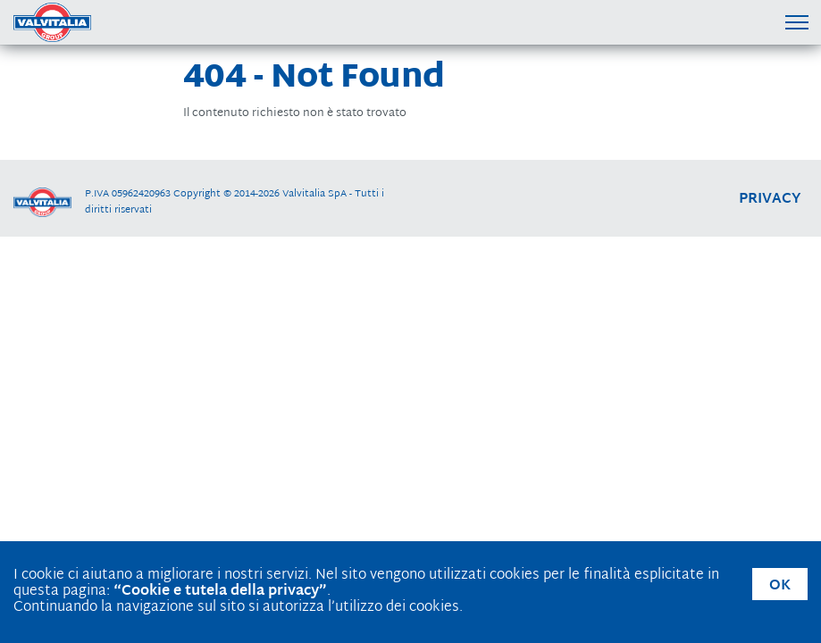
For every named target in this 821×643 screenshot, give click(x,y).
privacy (770, 200)
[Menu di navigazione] (796, 22)
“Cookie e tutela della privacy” (220, 592)
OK (780, 586)
